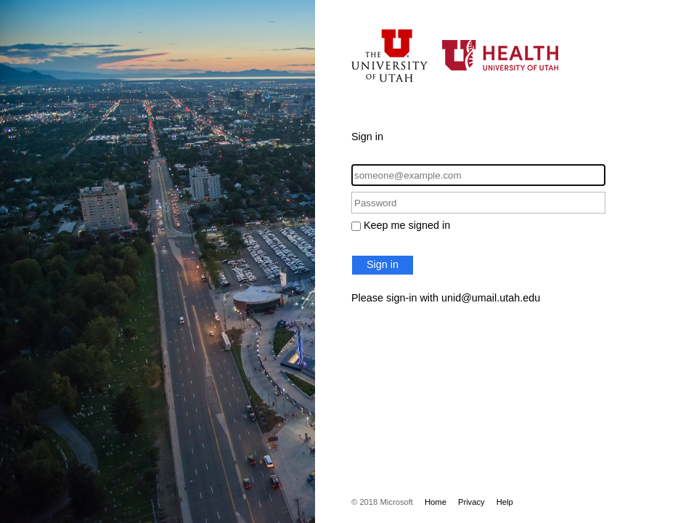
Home (435, 502)
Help (505, 502)
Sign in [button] (383, 264)
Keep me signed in (407, 225)
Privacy (471, 502)
